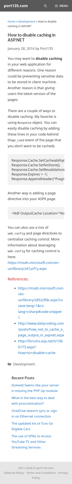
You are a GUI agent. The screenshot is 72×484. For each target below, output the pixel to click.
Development (26, 21)
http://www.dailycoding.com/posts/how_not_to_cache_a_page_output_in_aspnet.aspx (41, 329)
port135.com (16, 5)
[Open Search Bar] (45, 6)
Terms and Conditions (41, 473)
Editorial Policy (14, 473)
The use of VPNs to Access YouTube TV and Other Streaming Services (31, 441)
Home (11, 21)
